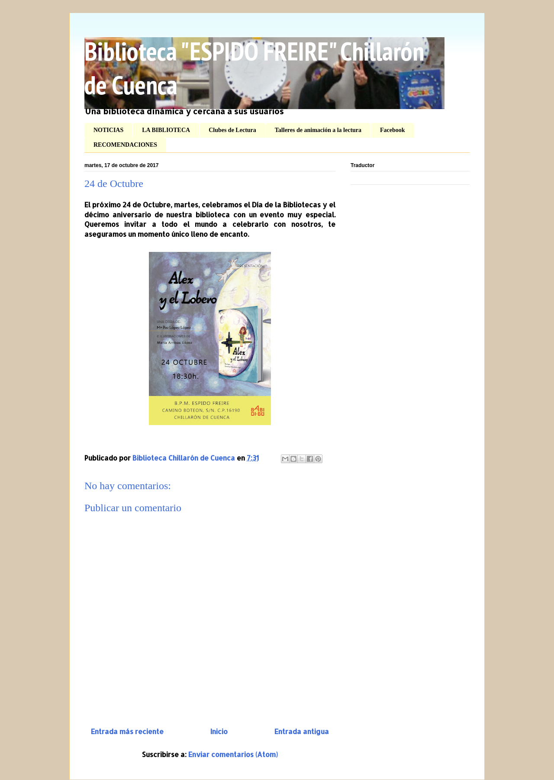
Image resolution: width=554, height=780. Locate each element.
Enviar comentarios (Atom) (233, 754)
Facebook (392, 130)
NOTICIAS (108, 130)
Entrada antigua (301, 731)
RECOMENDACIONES (125, 145)
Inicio (219, 731)
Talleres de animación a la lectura (318, 130)
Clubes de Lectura (232, 130)
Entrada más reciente (127, 731)
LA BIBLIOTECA (166, 130)
